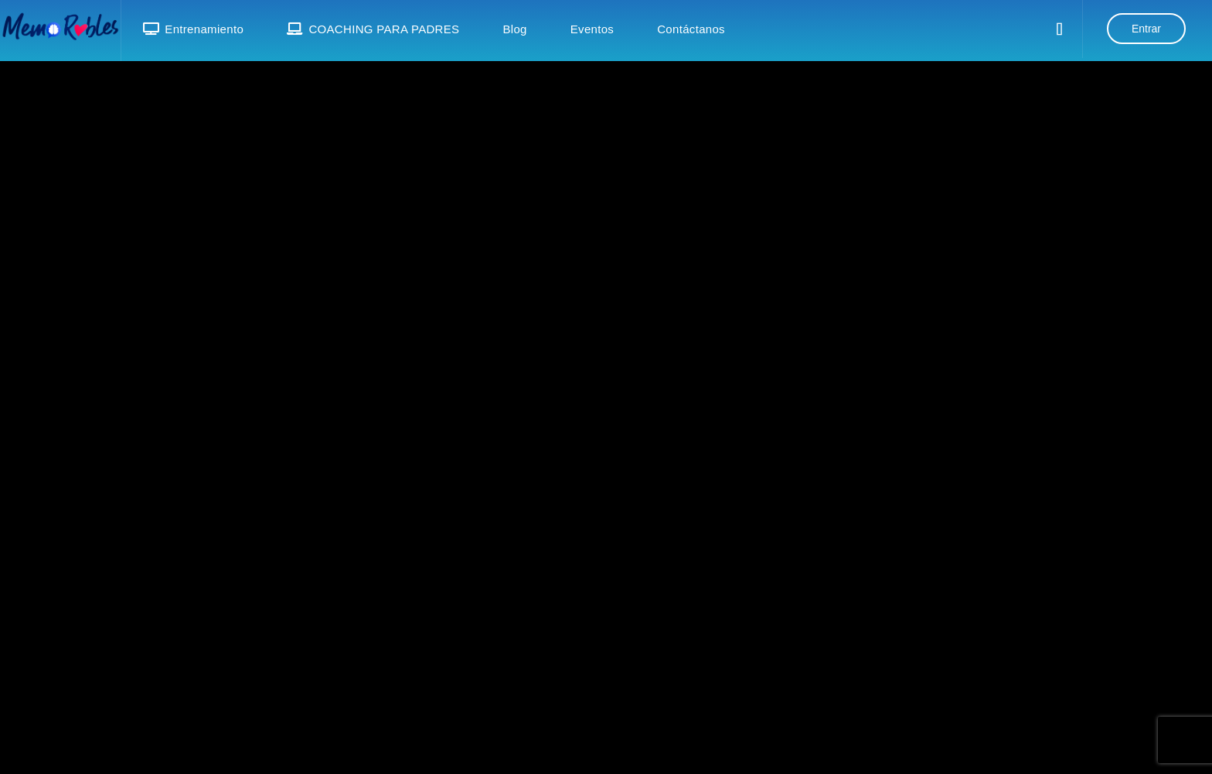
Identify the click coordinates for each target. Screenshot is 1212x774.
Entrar (1146, 28)
